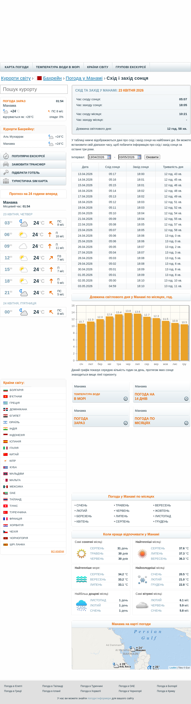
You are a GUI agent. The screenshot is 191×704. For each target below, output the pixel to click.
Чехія (14, 531)
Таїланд (15, 499)
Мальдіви (17, 473)
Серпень (123, 521)
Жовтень (162, 510)
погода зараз (81, 421)
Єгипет (15, 415)
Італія (14, 447)
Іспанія (15, 441)
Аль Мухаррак (13, 136)
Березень (84, 516)
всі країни (57, 551)
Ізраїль (14, 422)
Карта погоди (17, 67)
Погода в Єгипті (13, 686)
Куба (13, 467)
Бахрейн (52, 78)
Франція (16, 518)
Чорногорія (19, 538)
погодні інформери (99, 698)
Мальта (15, 480)
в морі (87, 396)
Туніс (14, 505)
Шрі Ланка (17, 544)
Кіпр (13, 460)
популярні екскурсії (28, 156)
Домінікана (18, 409)
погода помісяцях (145, 421)
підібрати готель (26, 172)
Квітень (82, 521)
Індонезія (17, 435)
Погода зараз (14, 101)
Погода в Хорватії (91, 691)
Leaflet (172, 667)
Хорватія (16, 525)
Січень (81, 505)
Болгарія (16, 390)
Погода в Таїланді (52, 686)
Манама (9, 143)
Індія (13, 428)
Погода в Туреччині (92, 686)
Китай (14, 454)
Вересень (163, 505)
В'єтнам (16, 396)
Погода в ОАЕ (127, 686)
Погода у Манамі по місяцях (131, 496)
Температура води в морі (58, 67)
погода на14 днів (145, 396)
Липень (122, 516)
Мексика (16, 486)
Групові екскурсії (131, 67)
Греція (15, 402)
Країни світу (97, 67)
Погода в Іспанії (51, 691)
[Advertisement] (95, 31)
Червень (122, 510)
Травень (122, 505)
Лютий (81, 510)
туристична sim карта (30, 181)
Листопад (163, 516)
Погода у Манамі (84, 78)
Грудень (161, 521)
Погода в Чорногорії (130, 691)
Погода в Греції (13, 691)
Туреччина (18, 512)
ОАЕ (13, 493)
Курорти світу (16, 78)
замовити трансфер (28, 164)
